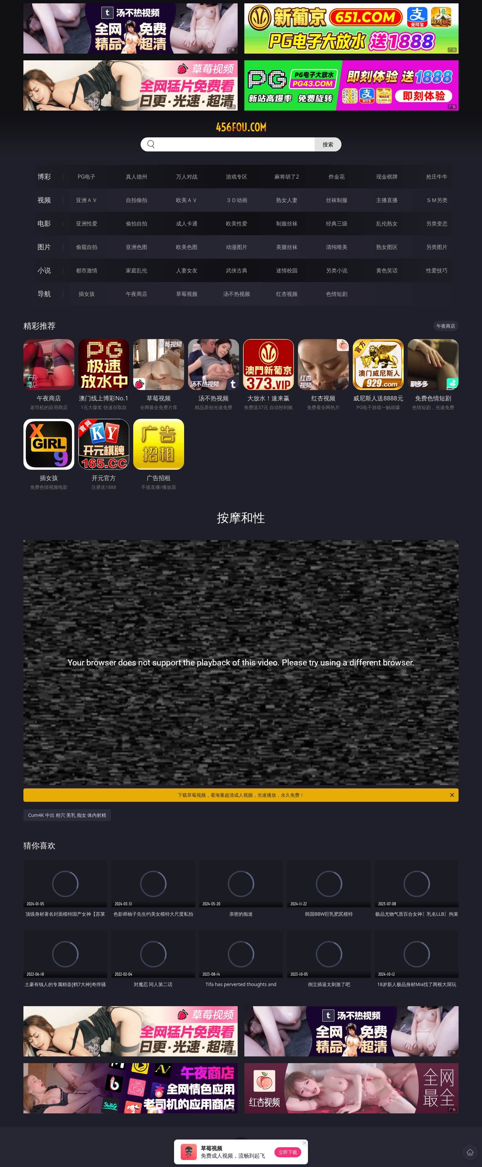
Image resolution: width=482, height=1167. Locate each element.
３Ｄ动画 (236, 200)
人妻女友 (186, 270)
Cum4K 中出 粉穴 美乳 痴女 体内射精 (67, 815)
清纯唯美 (336, 247)
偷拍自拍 (136, 223)
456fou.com (241, 127)
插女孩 (87, 294)
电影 (44, 223)
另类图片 (437, 247)
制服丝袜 (287, 223)
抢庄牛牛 (437, 176)
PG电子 (86, 176)
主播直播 (387, 200)
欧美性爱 (236, 223)
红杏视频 (287, 294)
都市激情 (86, 270)
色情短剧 (336, 294)
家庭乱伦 (136, 270)
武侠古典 (236, 270)
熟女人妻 (287, 200)
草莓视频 (186, 294)
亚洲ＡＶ (86, 200)
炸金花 (337, 176)
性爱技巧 (437, 270)
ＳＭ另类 (437, 200)
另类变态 (437, 223)
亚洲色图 (136, 247)
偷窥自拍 (86, 247)
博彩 (44, 176)
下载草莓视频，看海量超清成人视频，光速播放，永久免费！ (316, 795)
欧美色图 (186, 247)
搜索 (328, 144)
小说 (44, 270)
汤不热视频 (236, 294)
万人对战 (186, 176)
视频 (44, 199)
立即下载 (287, 1152)
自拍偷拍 (136, 200)
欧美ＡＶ (186, 200)
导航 (44, 293)
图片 (44, 246)
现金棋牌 (387, 176)
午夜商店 (136, 294)
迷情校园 (287, 270)
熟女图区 (387, 247)
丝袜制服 (336, 200)
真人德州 (136, 176)
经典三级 (336, 223)
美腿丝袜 (287, 247)
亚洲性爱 (86, 223)
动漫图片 (236, 247)
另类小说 (336, 270)
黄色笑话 (387, 270)
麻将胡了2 (286, 176)
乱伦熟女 (387, 223)
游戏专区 (236, 176)
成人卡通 (186, 223)
